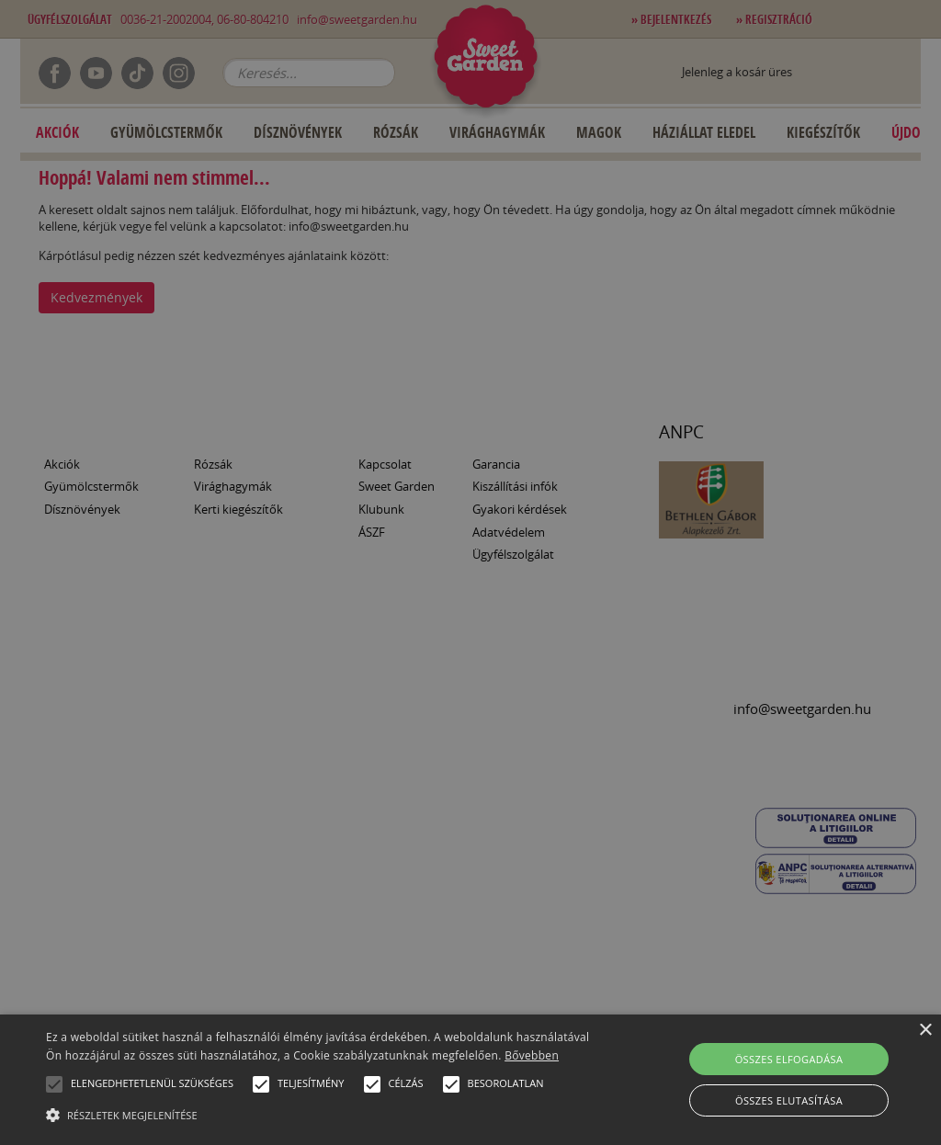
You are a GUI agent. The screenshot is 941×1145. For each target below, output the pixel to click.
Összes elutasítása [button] (789, 1100)
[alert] (470, 572)
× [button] (925, 1030)
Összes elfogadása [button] (789, 1059)
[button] (54, 1084)
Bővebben (532, 1055)
